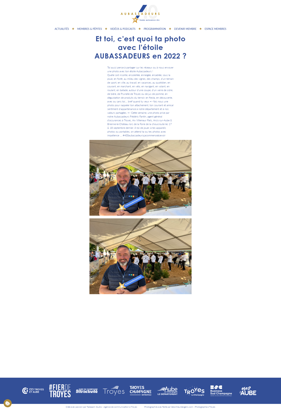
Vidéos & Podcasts (122, 29)
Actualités (62, 29)
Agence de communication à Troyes (120, 406)
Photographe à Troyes (205, 406)
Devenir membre (185, 29)
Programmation (155, 29)
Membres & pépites (89, 29)
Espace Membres (215, 29)
